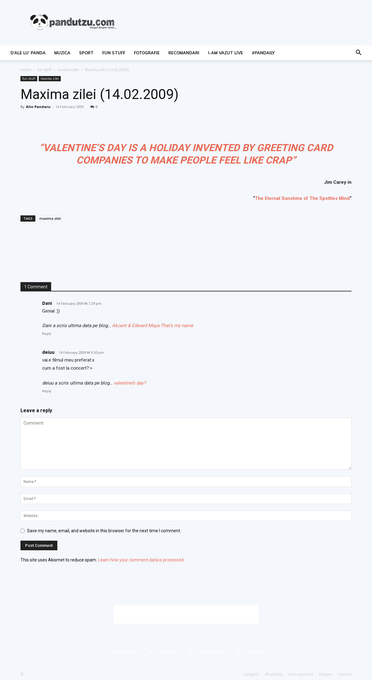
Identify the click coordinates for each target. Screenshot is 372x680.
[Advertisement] (186, 614)
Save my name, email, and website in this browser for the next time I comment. (104, 530)
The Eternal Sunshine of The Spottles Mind (302, 198)
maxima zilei (68, 69)
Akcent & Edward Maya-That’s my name (152, 325)
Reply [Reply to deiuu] (46, 391)
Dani (47, 303)
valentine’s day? (130, 383)
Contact (345, 674)
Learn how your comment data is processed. (141, 559)
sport (86, 52)
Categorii (251, 674)
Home (25, 69)
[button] (358, 53)
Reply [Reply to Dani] (46, 334)
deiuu (48, 352)
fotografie (147, 52)
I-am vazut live (225, 52)
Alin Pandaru (38, 106)
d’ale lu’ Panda (28, 52)
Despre (325, 674)
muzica (62, 52)
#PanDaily (263, 52)
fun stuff (113, 52)
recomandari (183, 52)
